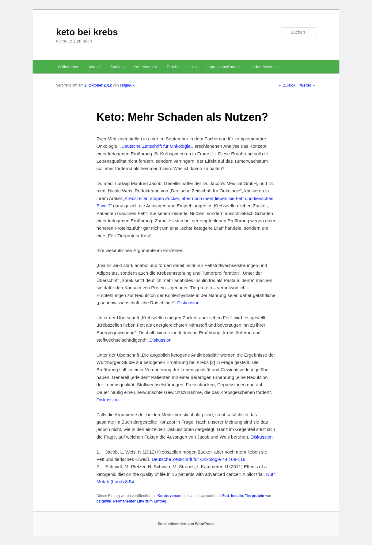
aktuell (95, 67)
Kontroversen (145, 67)
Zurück (287, 85)
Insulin (237, 496)
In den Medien (262, 67)
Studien (117, 67)
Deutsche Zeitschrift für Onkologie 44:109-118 (198, 459)
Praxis (172, 67)
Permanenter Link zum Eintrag (139, 501)
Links (192, 67)
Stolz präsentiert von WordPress (186, 524)
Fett (225, 496)
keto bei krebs (87, 32)
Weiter (308, 85)
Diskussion (188, 302)
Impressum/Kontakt (223, 67)
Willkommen (68, 67)
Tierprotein (254, 496)
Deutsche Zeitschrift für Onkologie (156, 146)
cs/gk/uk (127, 85)
